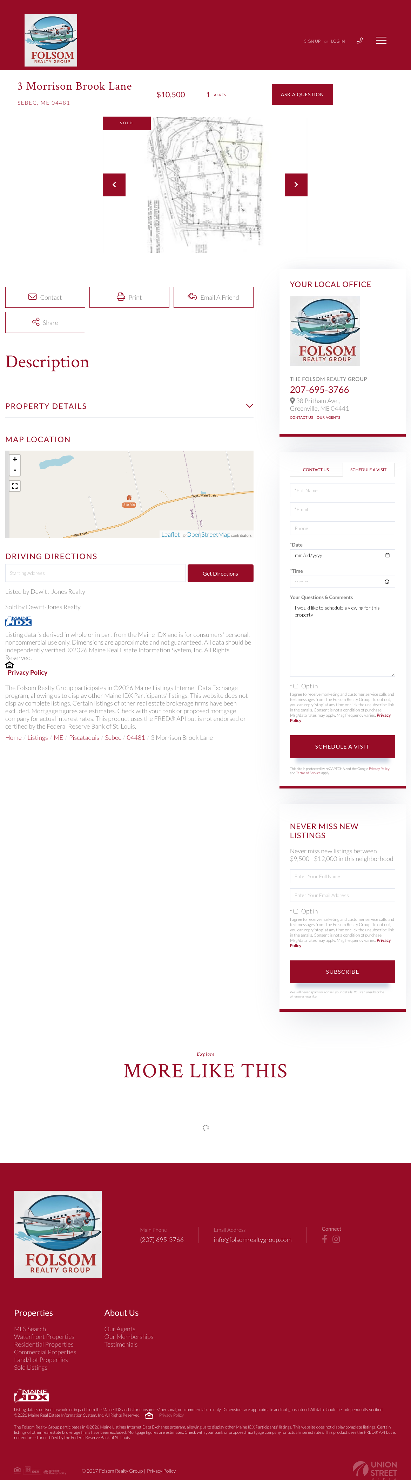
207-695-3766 (319, 389)
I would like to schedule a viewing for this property (342, 639)
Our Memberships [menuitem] (129, 1336)
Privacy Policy (27, 672)
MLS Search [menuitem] (30, 1329)
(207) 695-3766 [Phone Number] (162, 1239)
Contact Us (302, 418)
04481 (136, 737)
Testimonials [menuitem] (121, 1344)
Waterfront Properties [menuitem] (44, 1336)
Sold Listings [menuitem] (30, 1367)
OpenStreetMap (208, 534)
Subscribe (342, 971)
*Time (296, 571)
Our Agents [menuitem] (120, 1329)
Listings (37, 737)
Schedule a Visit (368, 469)
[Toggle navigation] (381, 40)
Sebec (113, 737)
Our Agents (328, 418)
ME (58, 737)
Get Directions (220, 573)
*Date (296, 545)
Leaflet (170, 534)
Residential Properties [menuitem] (44, 1344)
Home (13, 737)
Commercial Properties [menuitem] (45, 1352)
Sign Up (312, 41)
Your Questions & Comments (321, 597)
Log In (338, 41)
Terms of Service (308, 773)
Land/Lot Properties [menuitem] (41, 1359)
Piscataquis (84, 737)
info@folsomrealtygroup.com (253, 1239)
